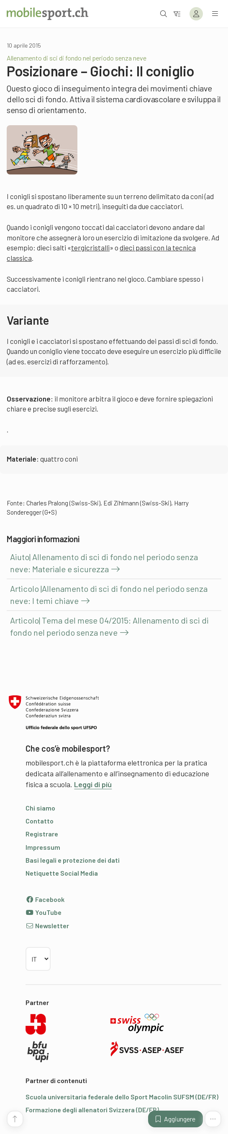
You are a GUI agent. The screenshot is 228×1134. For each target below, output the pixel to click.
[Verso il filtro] (177, 13)
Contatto (40, 821)
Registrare (42, 834)
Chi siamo (40, 808)
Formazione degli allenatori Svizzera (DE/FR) (92, 1110)
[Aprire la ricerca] (163, 13)
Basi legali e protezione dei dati (73, 860)
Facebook (45, 899)
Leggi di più (93, 784)
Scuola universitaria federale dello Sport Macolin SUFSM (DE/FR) (122, 1097)
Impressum (43, 847)
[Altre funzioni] (213, 1119)
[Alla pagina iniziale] (47, 14)
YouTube (43, 912)
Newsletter (47, 925)
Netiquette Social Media (62, 873)
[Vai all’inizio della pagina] (15, 1119)
